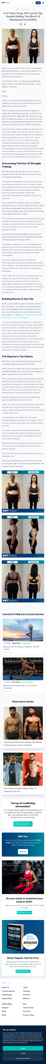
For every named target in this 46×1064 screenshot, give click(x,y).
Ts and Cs (27, 1011)
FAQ (24, 1004)
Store (4, 1015)
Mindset (26, 998)
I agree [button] (23, 1048)
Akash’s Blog (7, 1004)
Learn (25, 987)
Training (26, 991)
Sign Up (23, 852)
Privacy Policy (28, 1015)
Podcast (5, 1008)
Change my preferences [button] (23, 1058)
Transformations (8, 991)
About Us (5, 987)
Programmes (7, 995)
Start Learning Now (23, 824)
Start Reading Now (23, 971)
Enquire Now (7, 998)
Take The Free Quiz (24, 912)
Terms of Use (28, 1008)
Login (38, 3)
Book (4, 1011)
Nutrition (26, 995)
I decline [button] (23, 1053)
